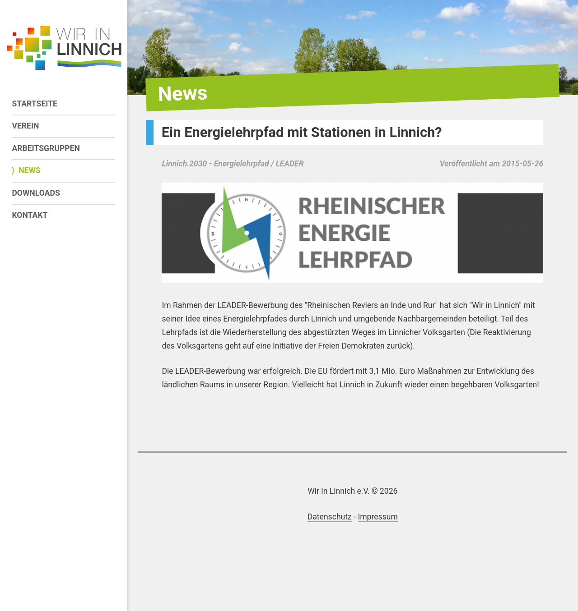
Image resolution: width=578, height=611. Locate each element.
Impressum (378, 516)
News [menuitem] (30, 170)
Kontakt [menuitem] (29, 215)
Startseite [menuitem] (34, 103)
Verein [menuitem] (25, 125)
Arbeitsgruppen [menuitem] (46, 148)
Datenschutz (330, 516)
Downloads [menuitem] (36, 193)
